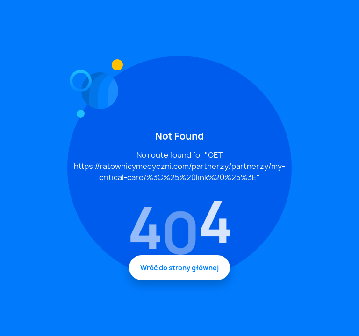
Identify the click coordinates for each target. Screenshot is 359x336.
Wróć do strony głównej (179, 267)
